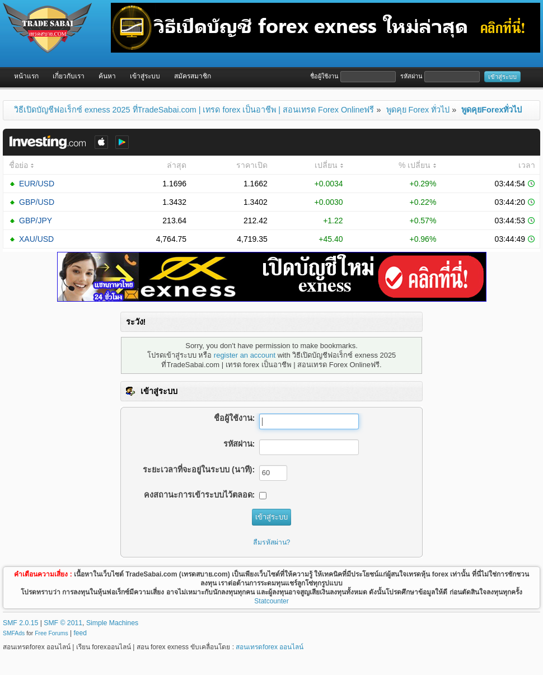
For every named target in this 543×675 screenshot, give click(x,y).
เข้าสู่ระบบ (145, 76)
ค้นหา (107, 76)
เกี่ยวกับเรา (69, 76)
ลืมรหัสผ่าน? (272, 542)
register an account (244, 355)
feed (80, 633)
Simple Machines (112, 623)
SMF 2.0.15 (20, 623)
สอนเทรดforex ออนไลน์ (269, 647)
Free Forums (51, 633)
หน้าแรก (26, 76)
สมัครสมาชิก (192, 76)
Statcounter (271, 601)
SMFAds (14, 633)
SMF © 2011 (63, 623)
